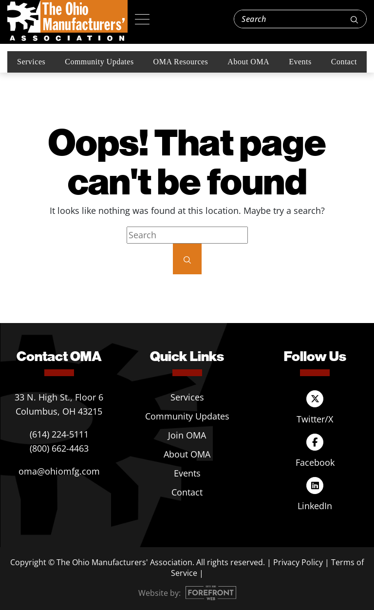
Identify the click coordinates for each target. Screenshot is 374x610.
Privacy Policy (298, 562)
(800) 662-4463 (59, 448)
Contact (344, 61)
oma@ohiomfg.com (59, 471)
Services (31, 61)
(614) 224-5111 (59, 434)
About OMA (248, 61)
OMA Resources (180, 61)
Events (300, 61)
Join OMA (187, 435)
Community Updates (99, 61)
